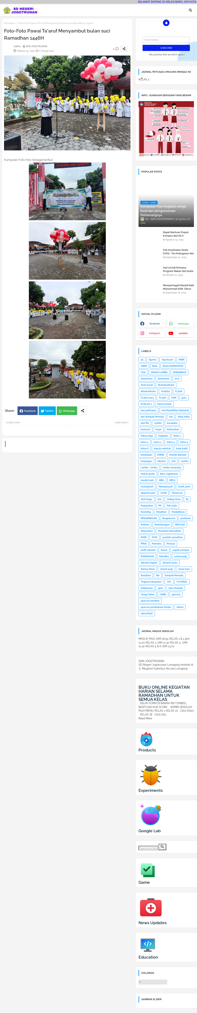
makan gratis (148, 474)
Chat (143, 372)
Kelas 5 (184, 442)
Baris (155, 366)
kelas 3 (158, 442)
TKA (169, 581)
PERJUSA (180, 524)
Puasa (164, 550)
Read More (145, 718)
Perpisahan (147, 531)
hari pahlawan (148, 410)
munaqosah (147, 486)
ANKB (144, 366)
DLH (177, 378)
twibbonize (147, 588)
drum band (147, 385)
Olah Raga (146, 499)
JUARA (158, 423)
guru (183, 397)
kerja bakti (182, 448)
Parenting (146, 512)
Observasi (177, 493)
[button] (190, 10)
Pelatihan (161, 512)
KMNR (160, 455)
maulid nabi (147, 480)
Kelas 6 (145, 448)
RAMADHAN (147, 556)
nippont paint (148, 493)
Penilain (145, 524)
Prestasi (171, 543)
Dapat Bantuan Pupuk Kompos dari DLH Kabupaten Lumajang (176, 236)
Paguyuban (147, 505)
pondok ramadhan (173, 537)
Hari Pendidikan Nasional (175, 410)
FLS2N (178, 391)
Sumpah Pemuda (174, 575)
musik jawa (184, 486)
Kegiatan (163, 435)
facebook (154, 323)
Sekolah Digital (149, 562)
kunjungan (146, 461)
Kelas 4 (171, 442)
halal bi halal (164, 404)
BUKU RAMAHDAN (173, 366)
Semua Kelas (148, 569)
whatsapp (183, 323)
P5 (187, 499)
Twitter (49, 410)
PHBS (144, 537)
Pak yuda (172, 505)
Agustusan (167, 359)
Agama (152, 359)
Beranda (9, 23)
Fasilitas (165, 391)
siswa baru (184, 569)
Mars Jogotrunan (169, 474)
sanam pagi (180, 556)
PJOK (154, 537)
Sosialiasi (146, 575)
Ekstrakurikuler (166, 385)
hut (171, 416)
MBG (161, 480)
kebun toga (147, 435)
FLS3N (162, 397)
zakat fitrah (147, 613)
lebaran (161, 461)
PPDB (144, 543)
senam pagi (166, 569)
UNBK (163, 594)
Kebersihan (173, 429)
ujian (160, 588)
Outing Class (174, 499)
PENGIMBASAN (149, 518)
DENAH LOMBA (159, 372)
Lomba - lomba (149, 467)
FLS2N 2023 (147, 397)
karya (158, 429)
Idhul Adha (184, 416)
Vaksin (180, 607)
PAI (160, 505)
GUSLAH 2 (146, 404)
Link (173, 461)
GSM (173, 397)
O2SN (163, 493)
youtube (183, 333)
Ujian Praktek (175, 588)
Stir (157, 575)
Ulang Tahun (147, 594)
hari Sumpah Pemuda (152, 416)
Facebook (30, 410)
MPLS (172, 480)
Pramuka (156, 543)
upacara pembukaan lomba (156, 607)
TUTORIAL (182, 581)
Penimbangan (162, 524)
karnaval (145, 429)
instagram (154, 333)
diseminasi (163, 378)
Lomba (185, 461)
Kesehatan (146, 455)
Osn (159, 499)
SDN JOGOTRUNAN (151, 661)
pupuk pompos (181, 550)
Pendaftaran (178, 512)
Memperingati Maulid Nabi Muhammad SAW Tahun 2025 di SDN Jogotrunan (178, 289)
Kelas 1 (177, 435)
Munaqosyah (166, 486)
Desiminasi (147, 378)
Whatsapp (69, 410)
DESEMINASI (179, 372)
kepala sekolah (162, 448)
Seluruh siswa (170, 562)
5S (142, 359)
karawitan (172, 423)
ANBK (181, 359)
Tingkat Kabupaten (151, 581)
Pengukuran (168, 518)
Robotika (164, 556)
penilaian (185, 518)
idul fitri (145, 423)
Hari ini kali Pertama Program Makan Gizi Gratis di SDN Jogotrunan (178, 271)
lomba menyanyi (172, 467)
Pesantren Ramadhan (169, 531)
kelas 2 (145, 442)
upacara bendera (150, 600)
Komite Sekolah (177, 455)
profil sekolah (148, 550)
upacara (175, 594)
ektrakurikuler (148, 391)
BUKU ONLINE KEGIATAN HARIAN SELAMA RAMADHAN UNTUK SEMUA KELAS (164, 693)
